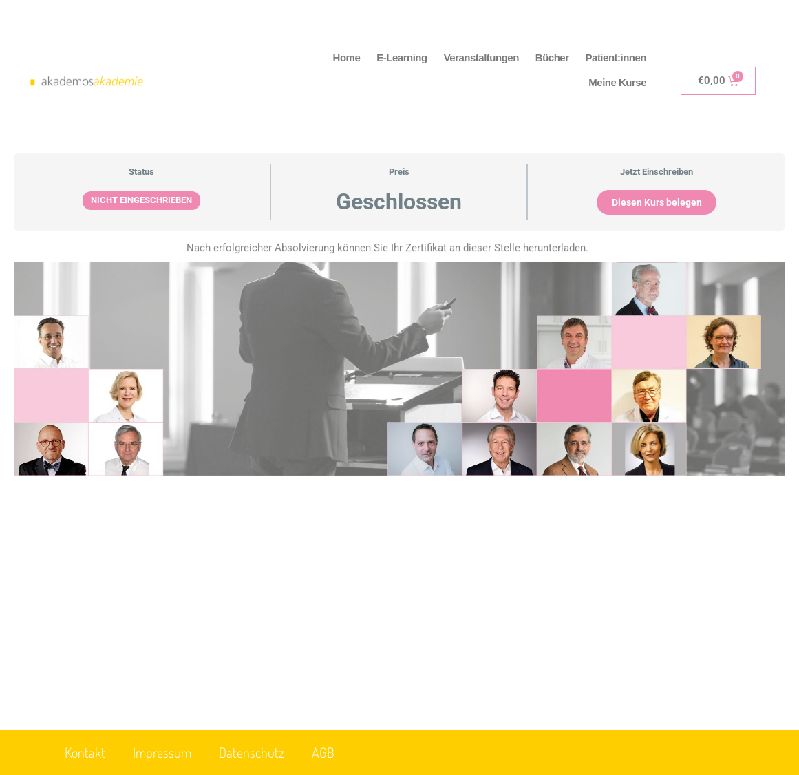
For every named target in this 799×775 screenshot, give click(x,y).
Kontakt (85, 752)
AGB (323, 752)
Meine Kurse (617, 82)
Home (347, 57)
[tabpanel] (399, 378)
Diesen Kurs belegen (657, 202)
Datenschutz (251, 752)
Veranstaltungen (481, 57)
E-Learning (401, 57)
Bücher (552, 57)
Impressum (162, 752)
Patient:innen (616, 57)
